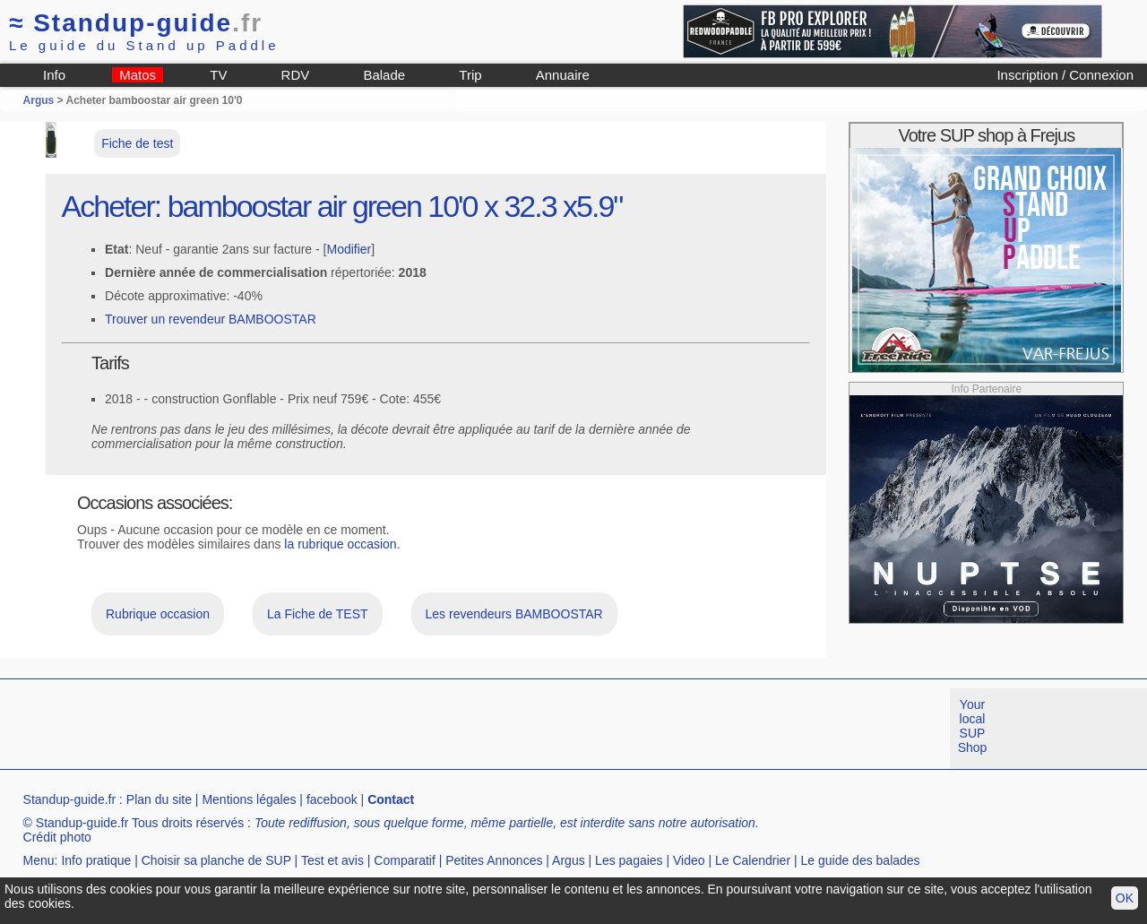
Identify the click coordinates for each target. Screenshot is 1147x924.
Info (54, 74)
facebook (332, 799)
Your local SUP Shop (972, 726)
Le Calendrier (752, 860)
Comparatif (404, 860)
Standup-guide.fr (69, 799)
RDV (295, 74)
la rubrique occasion (340, 544)
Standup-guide (136, 23)
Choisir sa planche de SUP (216, 860)
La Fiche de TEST (317, 614)
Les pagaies (629, 860)
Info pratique (96, 860)
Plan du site (159, 799)
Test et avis (332, 860)
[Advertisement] (326, 728)
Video (689, 860)
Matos (137, 74)
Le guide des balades (860, 860)
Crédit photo (57, 837)
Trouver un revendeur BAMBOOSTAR (210, 319)
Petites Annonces (493, 860)
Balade (384, 74)
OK (1125, 898)
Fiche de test (137, 143)
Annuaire (563, 74)
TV (218, 74)
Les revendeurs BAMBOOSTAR (514, 614)
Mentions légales (249, 799)
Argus (39, 100)
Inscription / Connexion (1065, 74)
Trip (470, 74)
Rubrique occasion (158, 614)
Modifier (348, 249)
